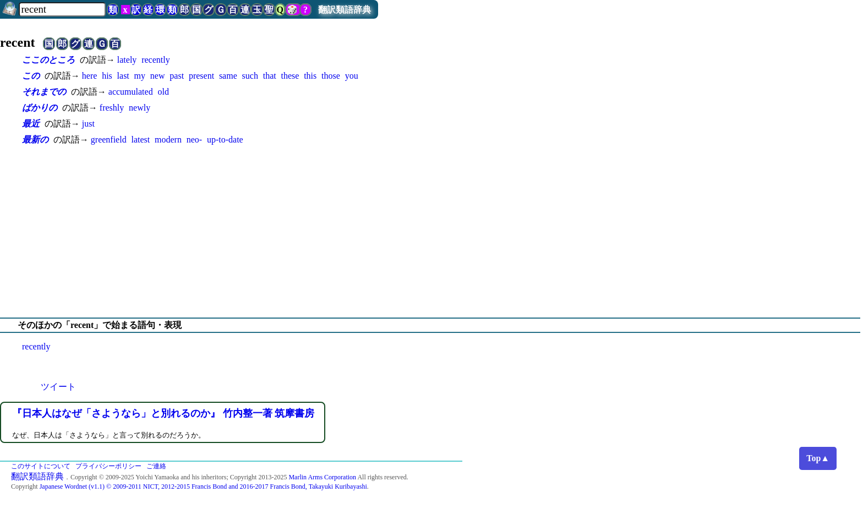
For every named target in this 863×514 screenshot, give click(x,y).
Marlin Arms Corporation (322, 477)
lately (127, 59)
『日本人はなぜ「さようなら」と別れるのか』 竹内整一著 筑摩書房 (163, 413)
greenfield (109, 139)
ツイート (58, 386)
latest (140, 139)
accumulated (130, 91)
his (107, 75)
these (290, 75)
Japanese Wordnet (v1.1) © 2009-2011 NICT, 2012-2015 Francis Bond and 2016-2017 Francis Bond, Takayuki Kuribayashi (203, 486)
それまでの (44, 91)
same (228, 75)
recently (155, 59)
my (139, 75)
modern (168, 139)
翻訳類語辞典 (344, 9)
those (330, 75)
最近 (31, 123)
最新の (35, 139)
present (201, 75)
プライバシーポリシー (108, 466)
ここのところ (48, 59)
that (269, 75)
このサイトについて (40, 466)
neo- (194, 139)
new (157, 75)
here (89, 75)
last (123, 75)
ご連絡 (156, 466)
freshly (112, 107)
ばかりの (39, 107)
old (162, 91)
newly (139, 107)
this (310, 75)
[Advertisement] (431, 232)
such (250, 75)
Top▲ (817, 458)
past (177, 75)
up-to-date (225, 139)
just (88, 123)
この (31, 75)
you (351, 75)
